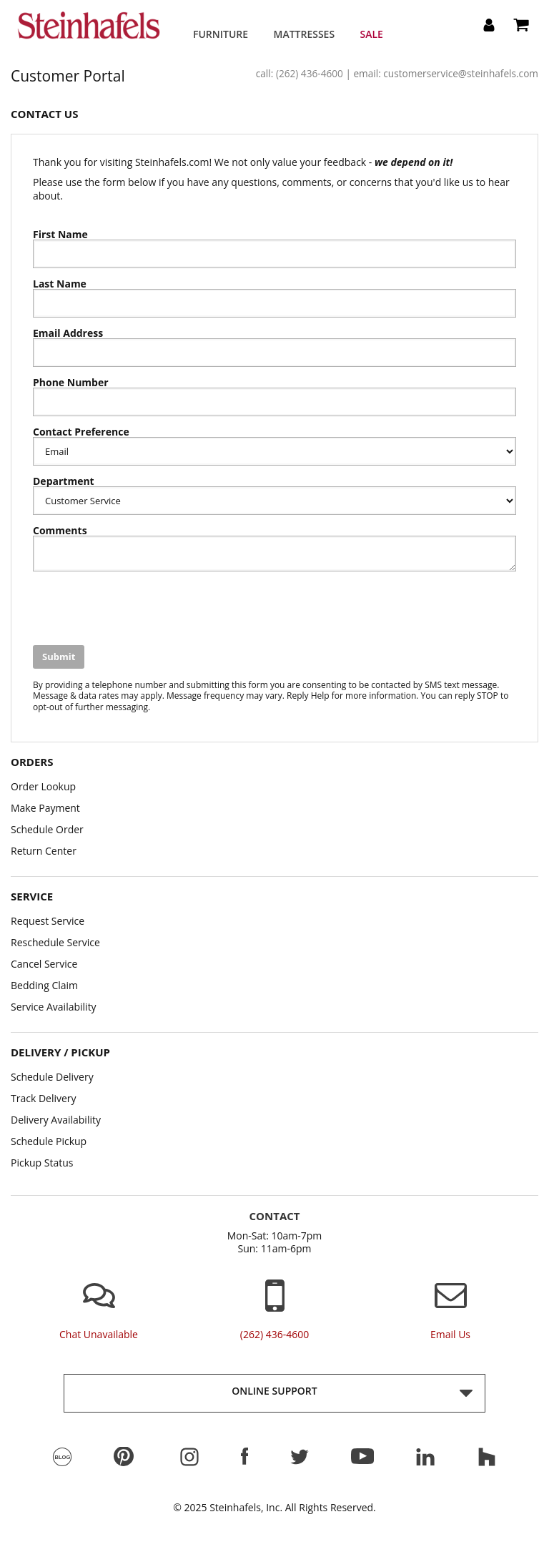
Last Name (59, 284)
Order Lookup (43, 786)
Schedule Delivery (52, 1077)
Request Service (47, 921)
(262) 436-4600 (309, 73)
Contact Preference (81, 432)
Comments (60, 531)
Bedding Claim (44, 985)
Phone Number (71, 383)
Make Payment (45, 808)
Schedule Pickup (48, 1141)
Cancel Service (44, 964)
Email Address (68, 333)
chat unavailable (98, 1335)
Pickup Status (42, 1162)
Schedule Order (47, 829)
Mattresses (304, 34)
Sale (371, 34)
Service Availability (54, 1006)
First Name (60, 235)
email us (450, 1335)
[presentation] (141, 610)
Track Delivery (43, 1098)
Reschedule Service (55, 942)
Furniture (220, 34)
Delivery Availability (56, 1119)
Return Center (43, 851)
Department (63, 481)
